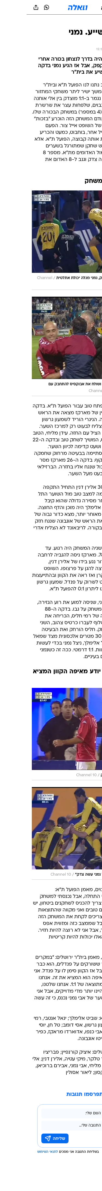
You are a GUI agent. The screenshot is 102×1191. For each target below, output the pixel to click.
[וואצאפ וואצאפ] (20, 7)
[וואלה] (51, 7)
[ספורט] (91, 22)
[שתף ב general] (9, 7)
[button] (79, 7)
